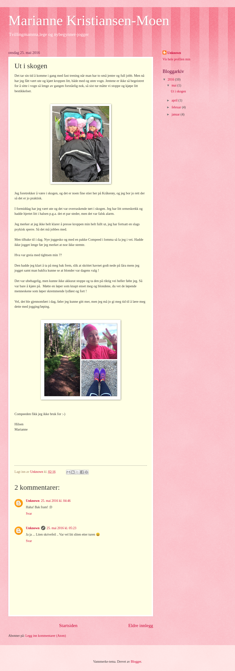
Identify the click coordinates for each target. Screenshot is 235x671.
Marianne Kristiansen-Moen (88, 20)
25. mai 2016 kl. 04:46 (56, 501)
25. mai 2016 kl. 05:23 (61, 528)
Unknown (33, 501)
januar (176, 114)
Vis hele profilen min (176, 59)
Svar (29, 513)
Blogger (136, 661)
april (175, 100)
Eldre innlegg (140, 625)
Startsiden (68, 625)
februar (177, 107)
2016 (171, 79)
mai (174, 85)
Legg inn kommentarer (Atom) (45, 635)
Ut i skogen (178, 91)
